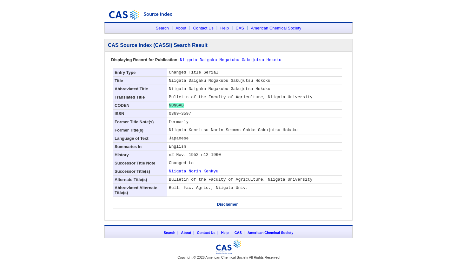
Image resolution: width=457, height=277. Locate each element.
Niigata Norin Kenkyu (193, 184)
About (181, 28)
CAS (239, 28)
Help (224, 28)
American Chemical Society (276, 28)
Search (162, 28)
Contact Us (203, 28)
